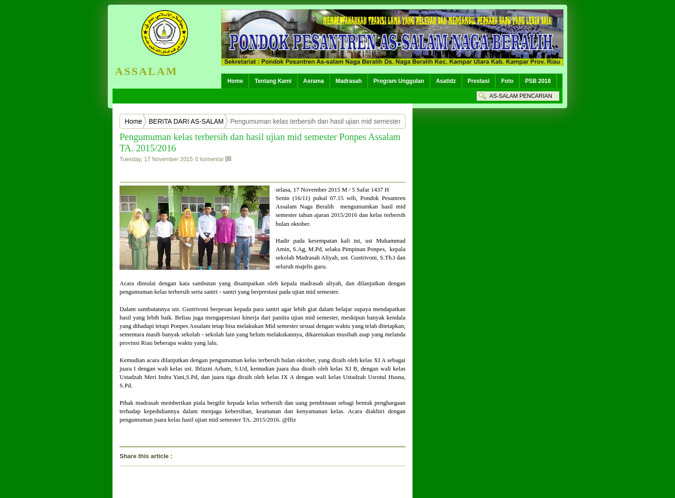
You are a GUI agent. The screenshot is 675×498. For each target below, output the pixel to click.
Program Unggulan (399, 81)
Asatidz (446, 81)
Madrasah (349, 81)
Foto (507, 81)
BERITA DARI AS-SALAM (186, 121)
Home (235, 81)
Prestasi (479, 81)
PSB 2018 (538, 81)
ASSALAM (146, 71)
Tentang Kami (273, 81)
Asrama (313, 81)
